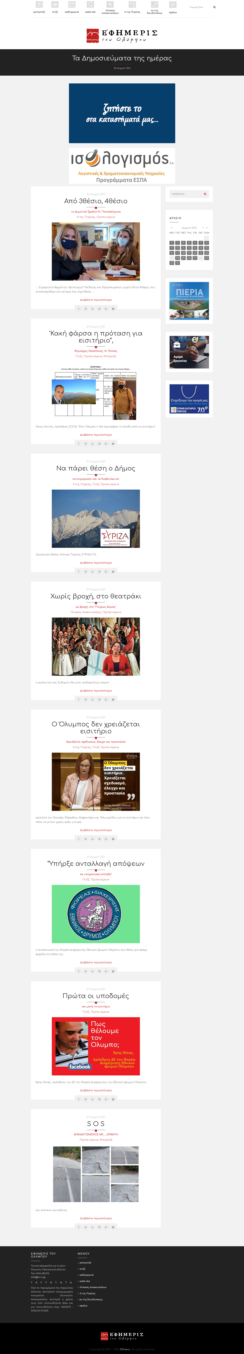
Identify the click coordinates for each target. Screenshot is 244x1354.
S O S (96, 1124)
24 (177, 258)
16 (172, 253)
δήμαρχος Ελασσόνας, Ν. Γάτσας (96, 351)
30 (171, 263)
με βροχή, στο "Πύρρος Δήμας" (96, 607)
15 (206, 248)
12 (189, 248)
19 (189, 253)
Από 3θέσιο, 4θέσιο (95, 201)
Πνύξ (79, 356)
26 (189, 258)
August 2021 (189, 228)
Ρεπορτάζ (109, 356)
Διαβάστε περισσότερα (96, 300)
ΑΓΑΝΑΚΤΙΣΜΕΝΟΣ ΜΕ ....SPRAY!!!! (96, 1134)
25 (183, 258)
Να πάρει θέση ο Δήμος (95, 468)
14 (200, 248)
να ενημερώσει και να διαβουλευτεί (96, 479)
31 (177, 263)
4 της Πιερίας (86, 217)
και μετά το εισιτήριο (96, 1006)
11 (183, 248)
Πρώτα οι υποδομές (96, 996)
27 (195, 258)
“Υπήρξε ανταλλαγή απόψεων (95, 863)
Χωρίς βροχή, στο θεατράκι (95, 596)
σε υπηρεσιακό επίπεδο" (96, 874)
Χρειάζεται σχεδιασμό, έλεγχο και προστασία (96, 742)
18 (183, 253)
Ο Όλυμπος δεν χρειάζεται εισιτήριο (96, 728)
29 (206, 258)
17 (177, 253)
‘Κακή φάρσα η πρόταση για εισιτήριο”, (96, 337)
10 (177, 248)
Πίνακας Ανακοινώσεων (85, 612)
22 (206, 253)
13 (195, 248)
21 (201, 253)
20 (195, 253)
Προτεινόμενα (105, 217)
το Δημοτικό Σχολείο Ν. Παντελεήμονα (96, 211)
